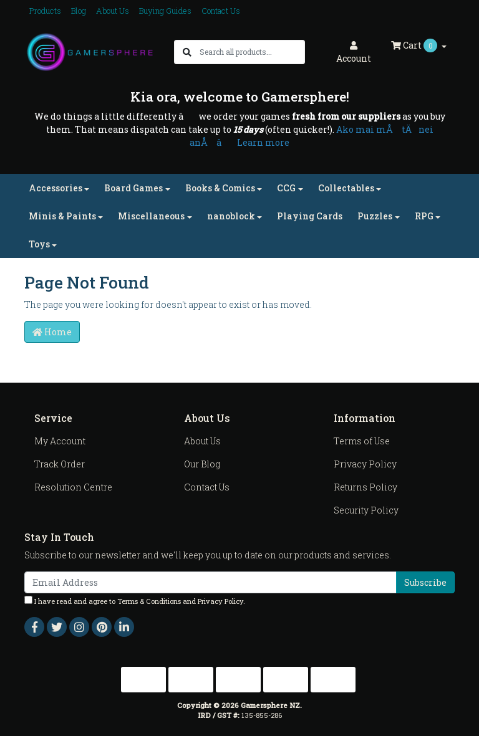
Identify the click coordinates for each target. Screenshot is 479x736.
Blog (78, 10)
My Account (59, 441)
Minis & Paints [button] (62, 216)
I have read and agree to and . (134, 601)
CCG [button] (286, 188)
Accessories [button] (55, 188)
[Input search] (252, 52)
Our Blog (202, 464)
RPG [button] (424, 216)
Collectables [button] (346, 188)
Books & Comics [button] (220, 188)
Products (45, 10)
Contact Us (220, 10)
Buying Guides (165, 10)
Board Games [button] (133, 188)
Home (52, 332)
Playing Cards (309, 216)
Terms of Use (362, 441)
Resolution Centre (73, 487)
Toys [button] (39, 244)
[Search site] (187, 52)
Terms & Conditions (149, 601)
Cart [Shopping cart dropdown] (415, 45)
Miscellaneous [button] (151, 216)
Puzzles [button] (374, 216)
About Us (112, 10)
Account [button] (353, 52)
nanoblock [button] (231, 216)
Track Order (59, 464)
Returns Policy (365, 487)
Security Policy (366, 510)
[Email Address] (210, 582)
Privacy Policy (365, 464)
